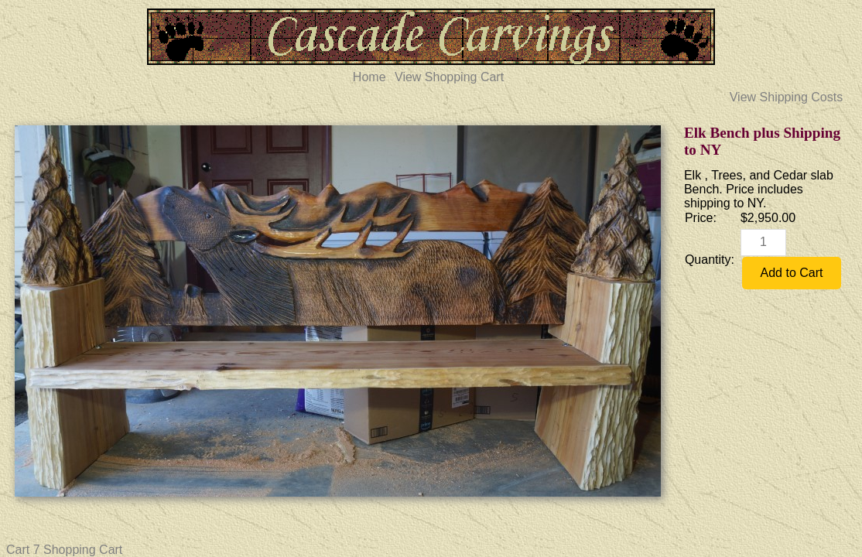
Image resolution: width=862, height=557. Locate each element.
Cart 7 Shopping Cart (64, 549)
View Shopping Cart (449, 77)
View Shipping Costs (786, 97)
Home (369, 77)
